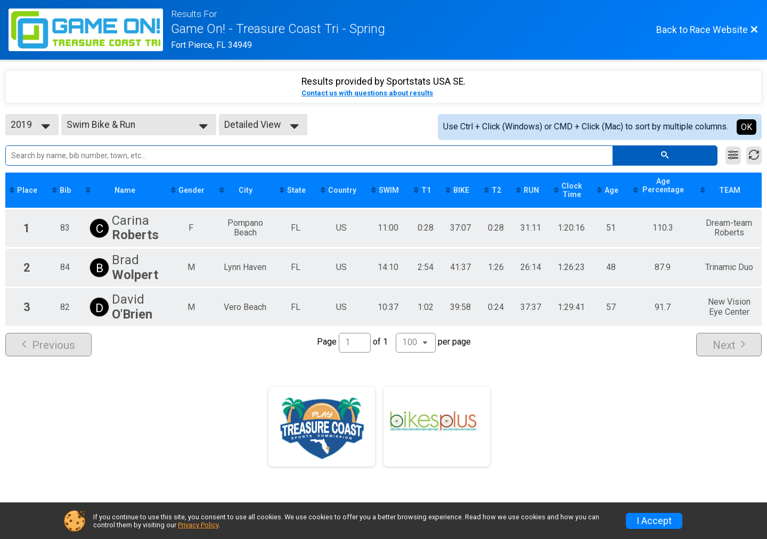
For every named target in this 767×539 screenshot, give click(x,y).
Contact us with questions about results (367, 93)
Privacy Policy (198, 525)
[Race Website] (90, 30)
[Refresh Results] (754, 155)
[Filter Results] (733, 155)
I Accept (654, 521)
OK (746, 127)
